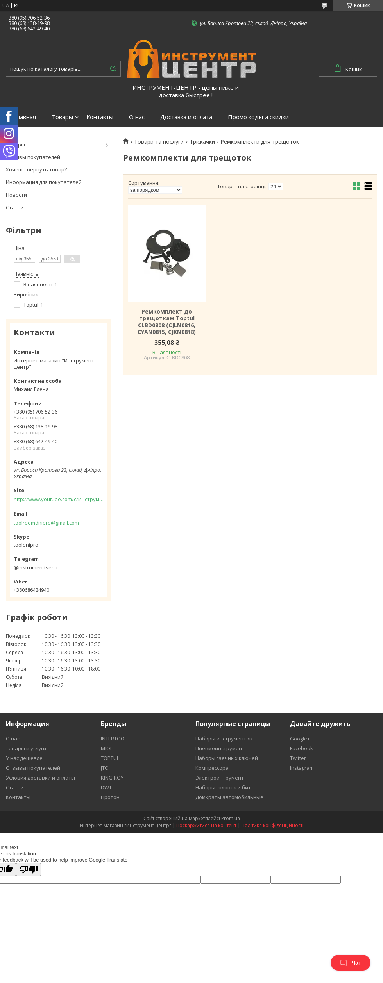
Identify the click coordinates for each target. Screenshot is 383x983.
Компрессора (212, 767)
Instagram (302, 767)
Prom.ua (230, 818)
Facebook (301, 748)
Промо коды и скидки (258, 117)
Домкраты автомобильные (229, 797)
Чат (350, 962)
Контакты (99, 117)
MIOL (107, 748)
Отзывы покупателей (33, 157)
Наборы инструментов (223, 738)
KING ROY (112, 777)
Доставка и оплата (186, 117)
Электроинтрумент (219, 777)
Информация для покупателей (44, 182)
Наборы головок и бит (223, 787)
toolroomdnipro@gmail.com (46, 522)
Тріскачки (202, 141)
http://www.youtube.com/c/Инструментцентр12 (59, 499)
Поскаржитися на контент (206, 825)
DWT (106, 787)
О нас (137, 117)
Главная (25, 117)
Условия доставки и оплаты (40, 777)
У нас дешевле (24, 758)
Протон (110, 797)
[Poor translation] (28, 869)
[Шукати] (113, 69)
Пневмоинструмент (220, 748)
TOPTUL (110, 758)
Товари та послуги (159, 141)
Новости (16, 194)
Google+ (300, 738)
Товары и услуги (26, 748)
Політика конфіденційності (273, 825)
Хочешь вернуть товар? (36, 169)
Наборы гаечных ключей (226, 758)
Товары (62, 117)
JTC (104, 767)
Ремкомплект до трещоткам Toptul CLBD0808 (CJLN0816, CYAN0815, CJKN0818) (167, 321)
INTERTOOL (114, 738)
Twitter (298, 758)
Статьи (15, 207)
